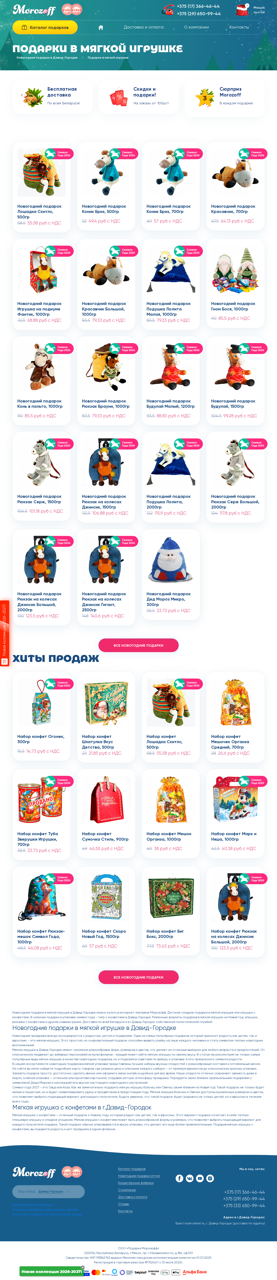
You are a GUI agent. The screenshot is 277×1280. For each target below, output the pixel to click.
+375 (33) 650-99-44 (244, 1206)
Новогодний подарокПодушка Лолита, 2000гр (169, 499)
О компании (196, 27)
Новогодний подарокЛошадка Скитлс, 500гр (39, 209)
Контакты (239, 27)
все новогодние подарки (138, 645)
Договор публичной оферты (33, 1205)
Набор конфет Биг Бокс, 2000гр (165, 934)
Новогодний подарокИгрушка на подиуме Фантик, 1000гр (39, 307)
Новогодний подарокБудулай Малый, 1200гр (171, 404)
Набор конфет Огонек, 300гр (40, 739)
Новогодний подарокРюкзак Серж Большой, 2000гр (235, 499)
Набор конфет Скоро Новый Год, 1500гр (104, 934)
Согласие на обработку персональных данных (47, 1214)
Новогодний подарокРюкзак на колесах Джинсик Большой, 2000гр (39, 597)
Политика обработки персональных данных (45, 1209)
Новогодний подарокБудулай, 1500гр (233, 404)
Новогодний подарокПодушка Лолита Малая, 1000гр (169, 307)
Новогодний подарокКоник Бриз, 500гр (104, 209)
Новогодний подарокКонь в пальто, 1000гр (40, 404)
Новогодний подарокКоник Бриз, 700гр (169, 209)
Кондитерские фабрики (136, 1183)
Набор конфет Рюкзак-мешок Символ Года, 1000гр (41, 934)
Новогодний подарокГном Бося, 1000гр (233, 306)
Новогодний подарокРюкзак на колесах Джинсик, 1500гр (104, 499)
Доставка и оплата (144, 27)
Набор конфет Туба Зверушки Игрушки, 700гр (37, 837)
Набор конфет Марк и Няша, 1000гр (233, 837)
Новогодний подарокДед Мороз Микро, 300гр (169, 597)
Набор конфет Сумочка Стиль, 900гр (105, 837)
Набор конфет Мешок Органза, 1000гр (169, 837)
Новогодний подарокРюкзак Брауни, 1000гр (106, 404)
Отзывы (123, 1204)
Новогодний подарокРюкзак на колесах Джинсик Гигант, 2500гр (104, 597)
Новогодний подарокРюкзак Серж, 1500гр (39, 499)
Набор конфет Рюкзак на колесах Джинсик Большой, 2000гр (234, 934)
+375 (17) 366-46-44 (198, 6)
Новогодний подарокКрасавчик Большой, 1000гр (104, 307)
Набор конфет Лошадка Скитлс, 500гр (164, 740)
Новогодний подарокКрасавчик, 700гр (233, 209)
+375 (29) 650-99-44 (199, 14)
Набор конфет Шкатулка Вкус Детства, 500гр (98, 740)
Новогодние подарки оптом (139, 1176)
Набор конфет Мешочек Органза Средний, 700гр (230, 740)
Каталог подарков (131, 1169)
